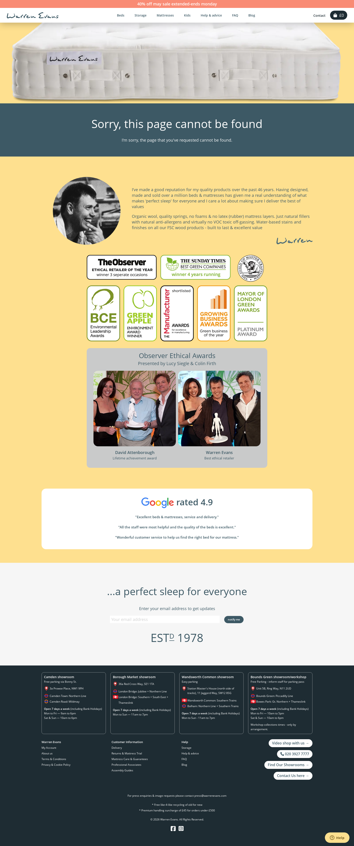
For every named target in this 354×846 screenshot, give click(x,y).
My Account (49, 748)
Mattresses (165, 15)
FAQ (235, 15)
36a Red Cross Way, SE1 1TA (136, 684)
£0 (338, 15)
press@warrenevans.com (210, 796)
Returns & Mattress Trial (127, 753)
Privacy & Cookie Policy (56, 765)
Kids (187, 15)
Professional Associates (126, 765)
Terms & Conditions (54, 759)
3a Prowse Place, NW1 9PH (67, 688)
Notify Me (234, 619)
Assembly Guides (122, 770)
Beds (120, 15)
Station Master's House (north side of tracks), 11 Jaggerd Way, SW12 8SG (210, 691)
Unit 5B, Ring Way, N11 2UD (273, 688)
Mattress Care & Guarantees (130, 759)
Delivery (117, 748)
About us (47, 753)
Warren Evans (33, 15)
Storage (141, 15)
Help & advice (211, 15)
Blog (251, 15)
